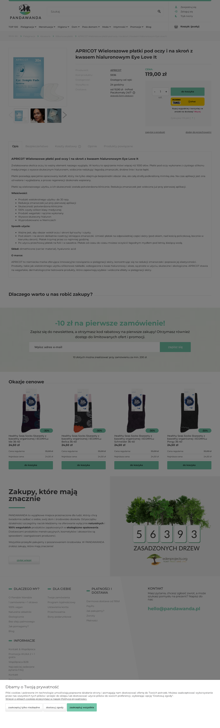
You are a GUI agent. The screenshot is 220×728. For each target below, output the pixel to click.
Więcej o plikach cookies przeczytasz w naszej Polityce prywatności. (46, 698)
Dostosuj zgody (54, 707)
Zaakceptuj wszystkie (82, 707)
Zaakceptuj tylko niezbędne (24, 707)
